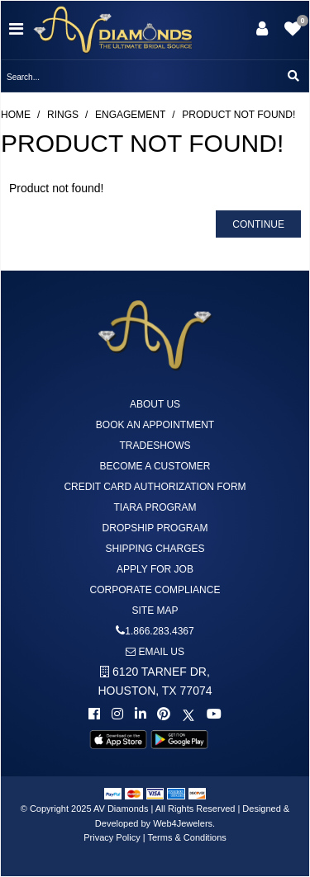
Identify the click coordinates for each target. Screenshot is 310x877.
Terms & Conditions (186, 837)
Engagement (130, 114)
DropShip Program (155, 528)
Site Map (154, 610)
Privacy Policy (111, 837)
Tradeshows (154, 445)
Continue (258, 224)
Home (16, 114)
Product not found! (238, 114)
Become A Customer (155, 466)
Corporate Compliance (155, 590)
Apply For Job (155, 569)
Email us (155, 652)
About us (155, 404)
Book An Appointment (155, 425)
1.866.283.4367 (159, 631)
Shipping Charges (154, 548)
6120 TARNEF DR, (155, 680)
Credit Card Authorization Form (155, 487)
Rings (63, 114)
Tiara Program (154, 507)
